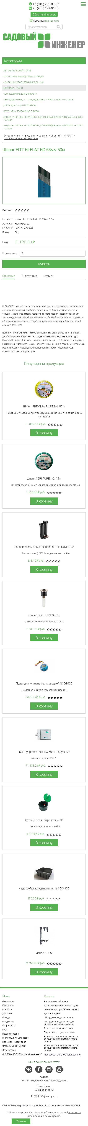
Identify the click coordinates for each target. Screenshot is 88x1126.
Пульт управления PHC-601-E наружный (44, 752)
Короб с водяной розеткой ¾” (44, 820)
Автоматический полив (17, 70)
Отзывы (49, 276)
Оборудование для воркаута (20, 93)
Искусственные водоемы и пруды (23, 76)
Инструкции (29, 276)
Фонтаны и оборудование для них (23, 82)
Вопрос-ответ (9, 1025)
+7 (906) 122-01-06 (44, 8)
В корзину (44, 432)
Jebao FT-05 (44, 953)
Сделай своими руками (14, 1045)
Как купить (8, 1005)
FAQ (4, 1029)
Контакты (7, 1009)
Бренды (6, 1017)
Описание (8, 276)
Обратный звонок (44, 14)
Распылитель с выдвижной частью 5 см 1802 (44, 547)
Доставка (7, 1013)
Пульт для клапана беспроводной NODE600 (44, 683)
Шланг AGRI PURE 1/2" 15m (44, 478)
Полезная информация (14, 1041)
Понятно (21, 1121)
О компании (8, 1001)
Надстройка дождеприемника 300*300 (44, 888)
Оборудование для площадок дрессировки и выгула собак (38, 99)
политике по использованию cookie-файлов (54, 1114)
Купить (44, 263)
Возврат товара (10, 1033)
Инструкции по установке (15, 1037)
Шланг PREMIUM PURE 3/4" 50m (44, 406)
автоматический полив (35, 1105)
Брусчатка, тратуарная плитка (21, 111)
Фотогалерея (9, 1049)
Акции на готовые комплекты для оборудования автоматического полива (43, 118)
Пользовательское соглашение (62, 1054)
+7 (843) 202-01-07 (44, 3)
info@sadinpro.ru (48, 1096)
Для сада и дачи (13, 87)
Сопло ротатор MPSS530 (44, 615)
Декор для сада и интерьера (20, 105)
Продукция (8, 1021)
